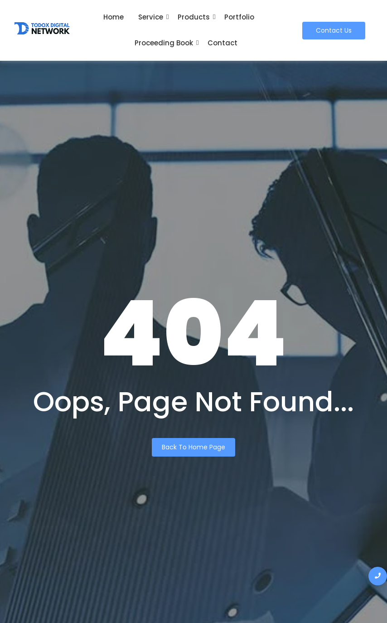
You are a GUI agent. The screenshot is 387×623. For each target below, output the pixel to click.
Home (113, 17)
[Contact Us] (333, 30)
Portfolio (239, 17)
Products (194, 17)
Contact (222, 43)
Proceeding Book (164, 43)
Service (150, 17)
